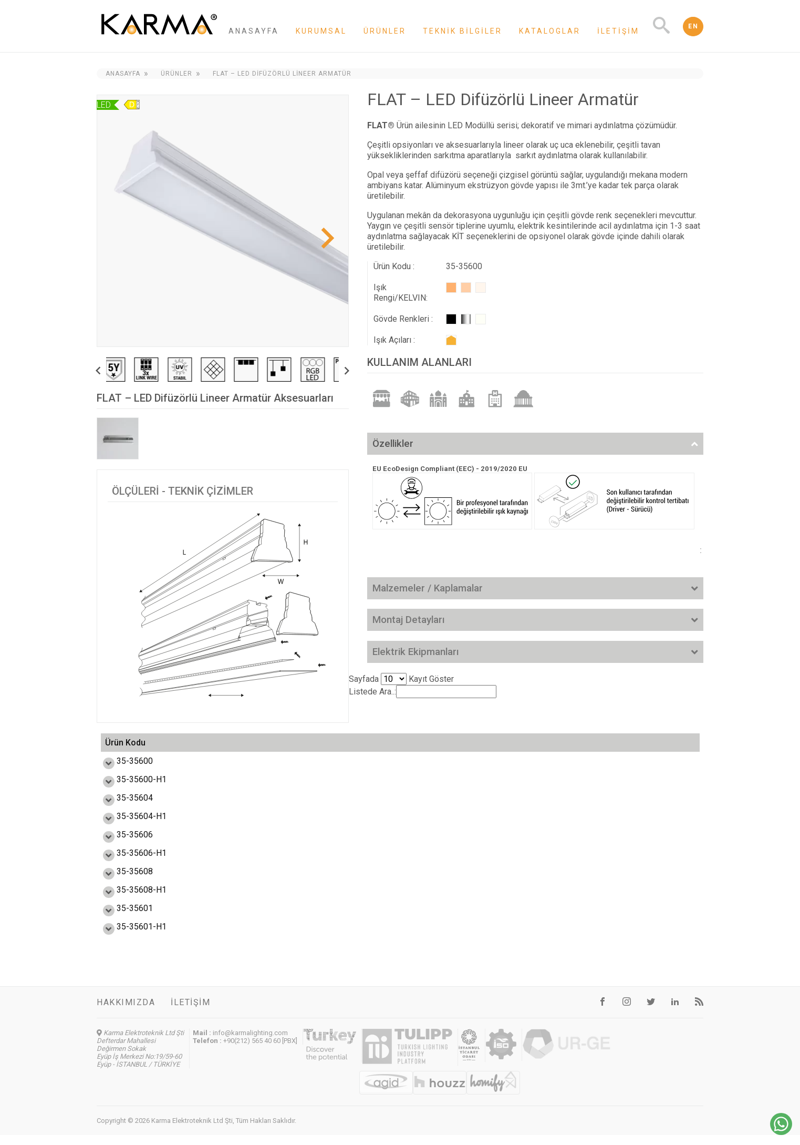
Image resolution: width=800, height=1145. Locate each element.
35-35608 (123, 881)
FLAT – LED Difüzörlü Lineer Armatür (282, 73)
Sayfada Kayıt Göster (401, 679)
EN (693, 26)
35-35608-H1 (130, 900)
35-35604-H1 (130, 826)
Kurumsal (321, 31)
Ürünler (384, 31)
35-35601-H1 (130, 937)
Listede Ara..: (422, 692)
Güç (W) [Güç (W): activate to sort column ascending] (249, 748)
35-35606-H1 (130, 863)
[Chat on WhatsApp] (781, 1132)
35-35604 (123, 808)
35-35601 (123, 918)
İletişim (618, 31)
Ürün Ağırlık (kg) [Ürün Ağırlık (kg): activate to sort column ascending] (602, 748)
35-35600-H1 (130, 789)
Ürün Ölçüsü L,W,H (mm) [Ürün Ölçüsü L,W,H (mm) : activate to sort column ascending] (426, 748)
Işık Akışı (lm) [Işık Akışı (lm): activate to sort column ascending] (322, 748)
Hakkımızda (126, 1012)
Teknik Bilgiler (462, 31)
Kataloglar (549, 31)
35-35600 (123, 771)
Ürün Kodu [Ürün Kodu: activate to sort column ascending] (125, 748)
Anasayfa (253, 31)
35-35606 (123, 845)
